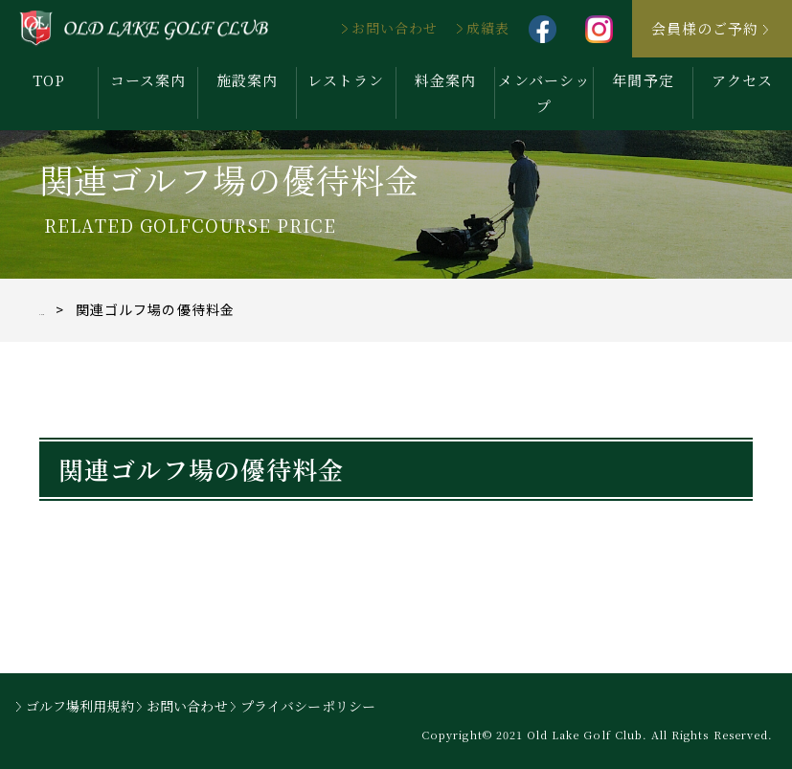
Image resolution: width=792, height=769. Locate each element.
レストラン (345, 80)
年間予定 (642, 80)
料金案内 (445, 80)
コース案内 (148, 80)
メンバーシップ (543, 93)
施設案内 (247, 80)
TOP (49, 80)
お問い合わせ (394, 27)
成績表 (487, 27)
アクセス (742, 80)
